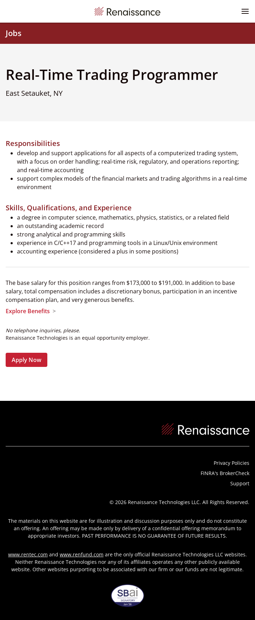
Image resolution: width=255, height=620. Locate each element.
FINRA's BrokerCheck (225, 473)
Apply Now (26, 360)
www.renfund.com (81, 554)
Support (239, 483)
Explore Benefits (28, 311)
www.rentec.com (28, 554)
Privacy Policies (231, 463)
